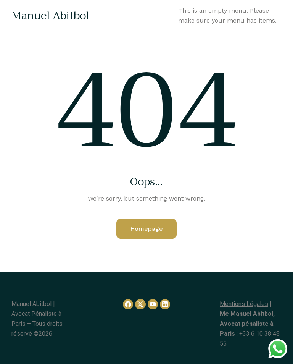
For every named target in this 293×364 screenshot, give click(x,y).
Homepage (146, 228)
